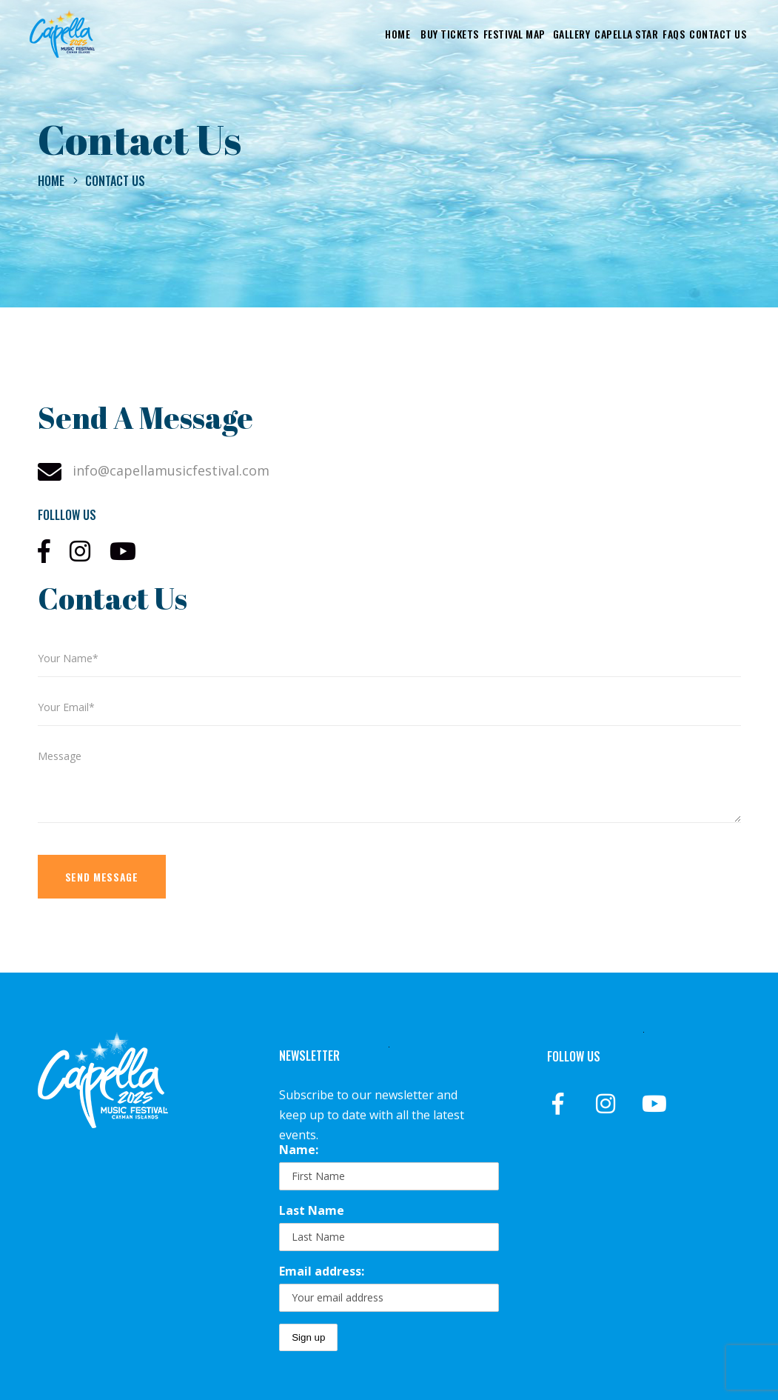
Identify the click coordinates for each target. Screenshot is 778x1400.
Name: (298, 1149)
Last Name (311, 1210)
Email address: (321, 1271)
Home (51, 181)
